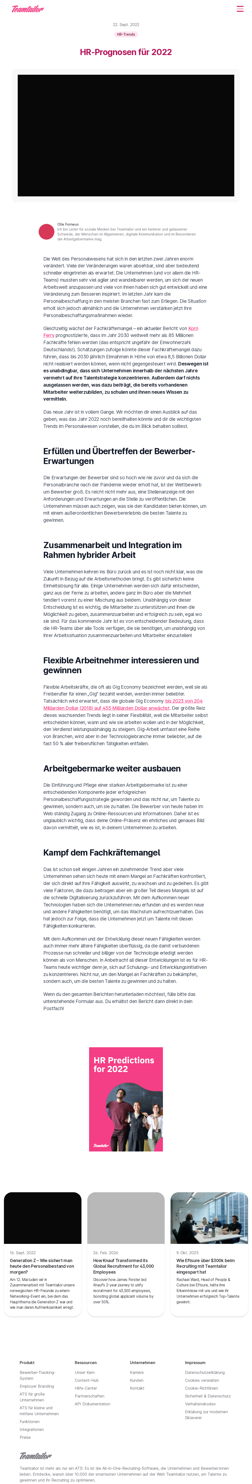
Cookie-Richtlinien (201, 1388)
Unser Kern (85, 1372)
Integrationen (32, 1429)
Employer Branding (37, 1386)
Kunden (136, 1380)
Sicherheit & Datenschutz (208, 1396)
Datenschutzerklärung (205, 1372)
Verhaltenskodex (200, 1403)
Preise (25, 1437)
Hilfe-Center (86, 1388)
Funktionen (30, 1421)
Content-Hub (87, 1380)
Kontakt (137, 1388)
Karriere (137, 1372)
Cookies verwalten (202, 1380)
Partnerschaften (89, 1396)
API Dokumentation (92, 1403)
